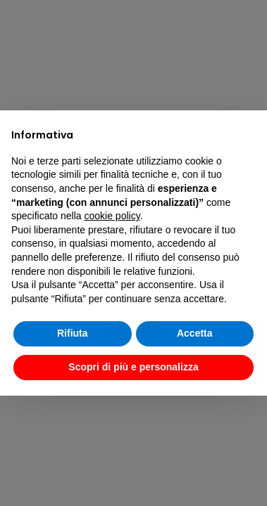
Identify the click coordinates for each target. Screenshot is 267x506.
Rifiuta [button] (72, 333)
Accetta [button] (195, 333)
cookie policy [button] (112, 215)
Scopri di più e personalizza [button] (133, 366)
